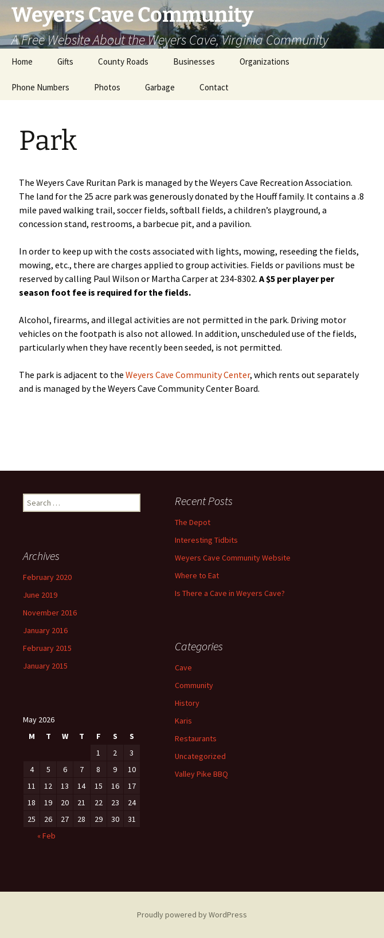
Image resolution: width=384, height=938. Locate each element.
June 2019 (40, 595)
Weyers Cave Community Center (188, 374)
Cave (183, 667)
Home (22, 61)
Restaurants (196, 738)
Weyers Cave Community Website (233, 558)
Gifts (65, 61)
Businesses (194, 61)
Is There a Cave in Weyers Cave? (230, 593)
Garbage (160, 87)
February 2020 (47, 577)
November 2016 (50, 612)
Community (194, 685)
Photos (107, 87)
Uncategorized (200, 756)
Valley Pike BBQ (201, 774)
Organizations (264, 61)
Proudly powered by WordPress (192, 914)
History (187, 703)
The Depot (192, 522)
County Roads (123, 61)
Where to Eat (197, 575)
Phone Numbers (40, 87)
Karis (183, 721)
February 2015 (47, 648)
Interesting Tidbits (206, 540)
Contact (214, 87)
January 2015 (45, 666)
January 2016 (45, 630)
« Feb (46, 835)
